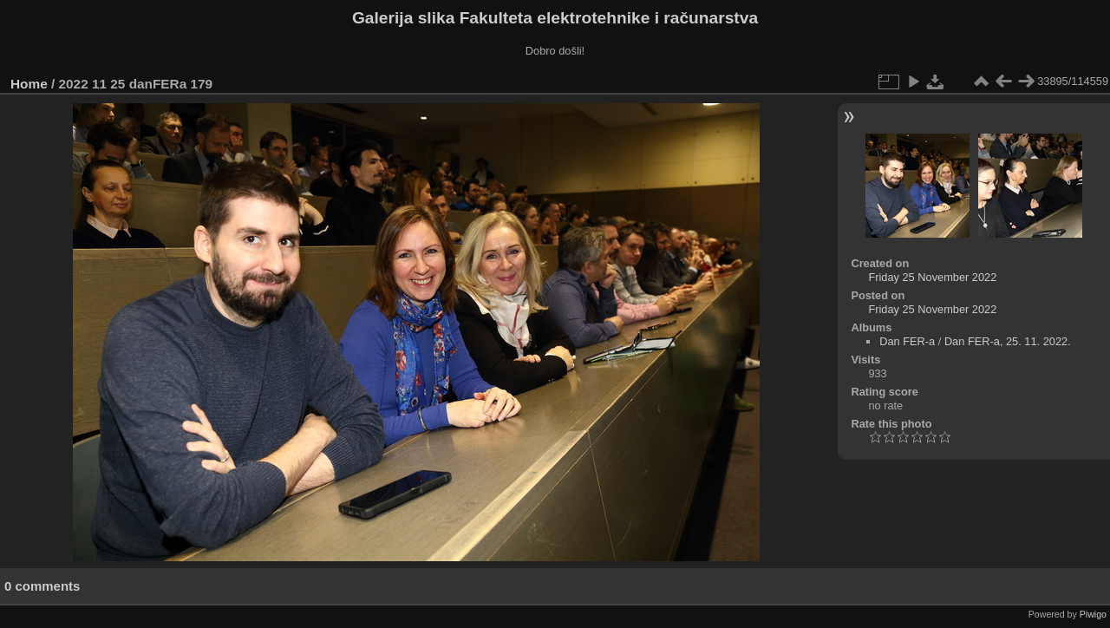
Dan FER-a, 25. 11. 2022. (1007, 341)
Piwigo (1093, 614)
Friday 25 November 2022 (932, 277)
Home (29, 83)
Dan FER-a (907, 341)
